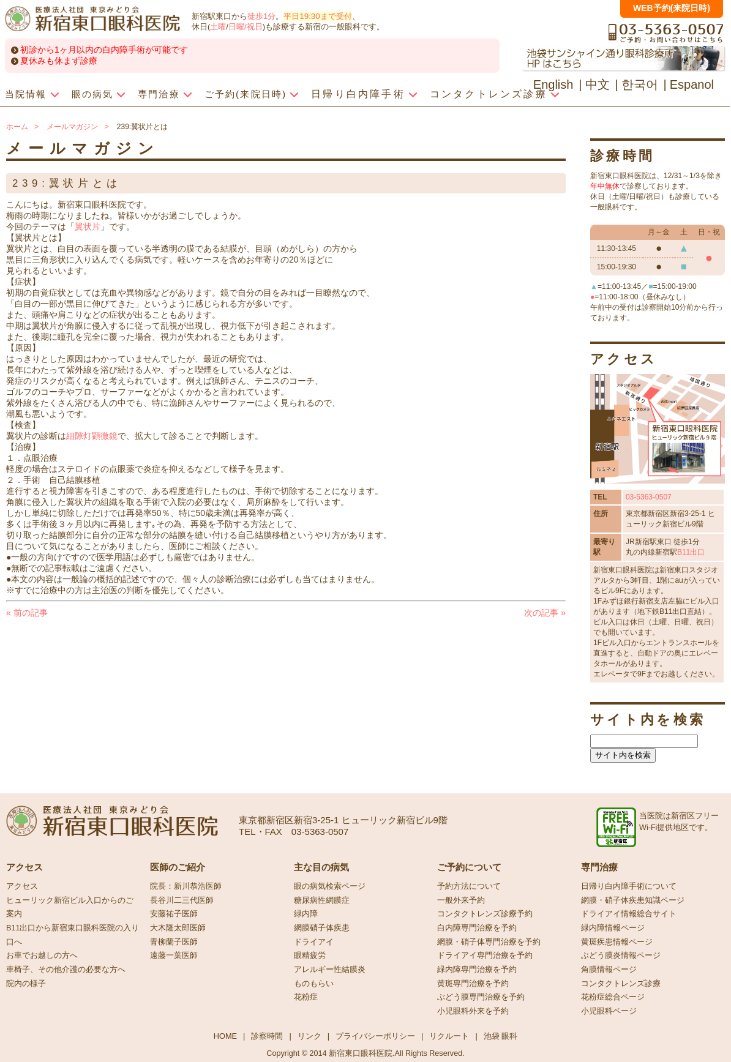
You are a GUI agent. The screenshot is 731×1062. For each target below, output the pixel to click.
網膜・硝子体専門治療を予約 (489, 942)
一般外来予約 (461, 900)
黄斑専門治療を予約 (473, 983)
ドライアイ (314, 942)
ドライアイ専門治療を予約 (485, 955)
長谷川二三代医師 (182, 900)
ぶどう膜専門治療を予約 (481, 997)
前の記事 (27, 613)
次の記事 (545, 613)
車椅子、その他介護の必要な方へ (66, 969)
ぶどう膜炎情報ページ (621, 955)
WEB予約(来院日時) (671, 8)
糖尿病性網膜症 (322, 900)
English (553, 84)
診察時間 (267, 1036)
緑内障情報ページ (613, 928)
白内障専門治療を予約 (477, 928)
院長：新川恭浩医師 (186, 886)
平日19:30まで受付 (317, 16)
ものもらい (314, 983)
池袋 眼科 (501, 1036)
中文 (597, 84)
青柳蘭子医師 (174, 942)
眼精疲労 (310, 955)
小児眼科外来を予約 (473, 1011)
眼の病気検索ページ (330, 886)
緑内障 (306, 914)
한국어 (639, 84)
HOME (225, 1036)
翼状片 (87, 226)
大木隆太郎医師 (178, 928)
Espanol (692, 84)
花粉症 (306, 997)
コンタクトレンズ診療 (621, 983)
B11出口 (691, 552)
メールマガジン (72, 126)
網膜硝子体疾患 (322, 928)
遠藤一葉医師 (174, 955)
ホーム (17, 126)
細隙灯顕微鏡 (92, 436)
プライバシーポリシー (375, 1036)
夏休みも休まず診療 (58, 60)
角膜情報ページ (609, 969)
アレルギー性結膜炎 (330, 969)
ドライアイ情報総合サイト (629, 914)
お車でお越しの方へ (42, 955)
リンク (309, 1036)
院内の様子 (26, 983)
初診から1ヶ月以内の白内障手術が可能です (104, 49)
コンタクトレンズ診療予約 (485, 914)
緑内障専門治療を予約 (477, 969)
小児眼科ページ (609, 1011)
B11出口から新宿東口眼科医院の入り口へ (72, 935)
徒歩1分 (261, 16)
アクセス (22, 886)
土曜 (218, 26)
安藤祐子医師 (174, 914)
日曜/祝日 (245, 26)
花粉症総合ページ (613, 997)
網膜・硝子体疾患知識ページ (632, 900)
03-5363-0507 (649, 497)
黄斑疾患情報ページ (617, 942)
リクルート (449, 1036)
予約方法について (469, 886)
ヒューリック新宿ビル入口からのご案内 (69, 907)
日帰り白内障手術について (629, 886)
